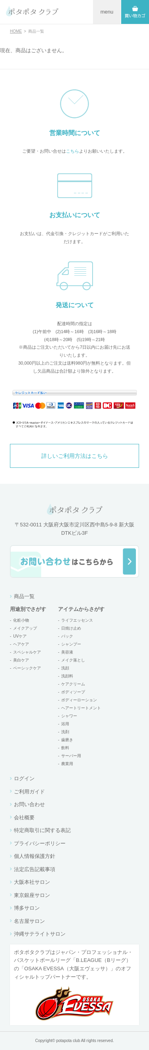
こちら (72, 151)
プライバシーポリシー (40, 843)
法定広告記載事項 (34, 869)
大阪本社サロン (32, 882)
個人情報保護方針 (34, 856)
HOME (16, 31)
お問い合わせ (29, 804)
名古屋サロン (29, 921)
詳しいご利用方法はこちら (74, 456)
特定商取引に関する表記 (42, 830)
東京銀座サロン (32, 895)
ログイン (24, 778)
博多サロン (27, 908)
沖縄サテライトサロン (40, 934)
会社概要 (24, 817)
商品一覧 (24, 596)
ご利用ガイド (29, 792)
